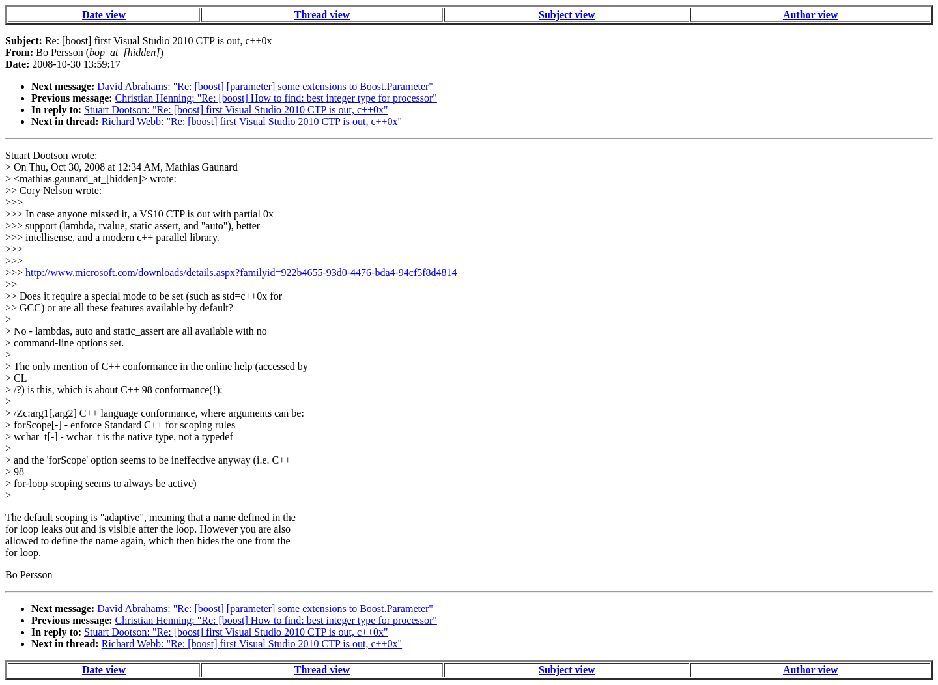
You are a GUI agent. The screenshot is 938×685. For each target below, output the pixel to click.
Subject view (567, 14)
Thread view (322, 14)
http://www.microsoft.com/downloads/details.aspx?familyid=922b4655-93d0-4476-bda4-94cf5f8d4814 (241, 272)
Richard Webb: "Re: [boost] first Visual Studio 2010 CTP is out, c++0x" (252, 121)
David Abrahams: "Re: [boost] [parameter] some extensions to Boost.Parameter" (265, 86)
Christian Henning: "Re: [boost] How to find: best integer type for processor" (276, 98)
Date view (104, 14)
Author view (810, 14)
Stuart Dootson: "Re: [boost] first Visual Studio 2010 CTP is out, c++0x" (236, 109)
